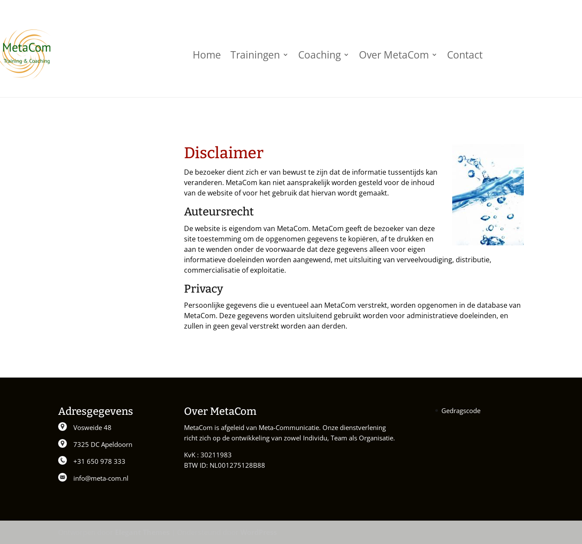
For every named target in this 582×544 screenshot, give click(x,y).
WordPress (258, 532)
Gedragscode (460, 410)
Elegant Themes (142, 532)
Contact (465, 55)
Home (207, 55)
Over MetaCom (394, 55)
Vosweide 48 (92, 427)
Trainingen (255, 55)
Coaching (319, 55)
